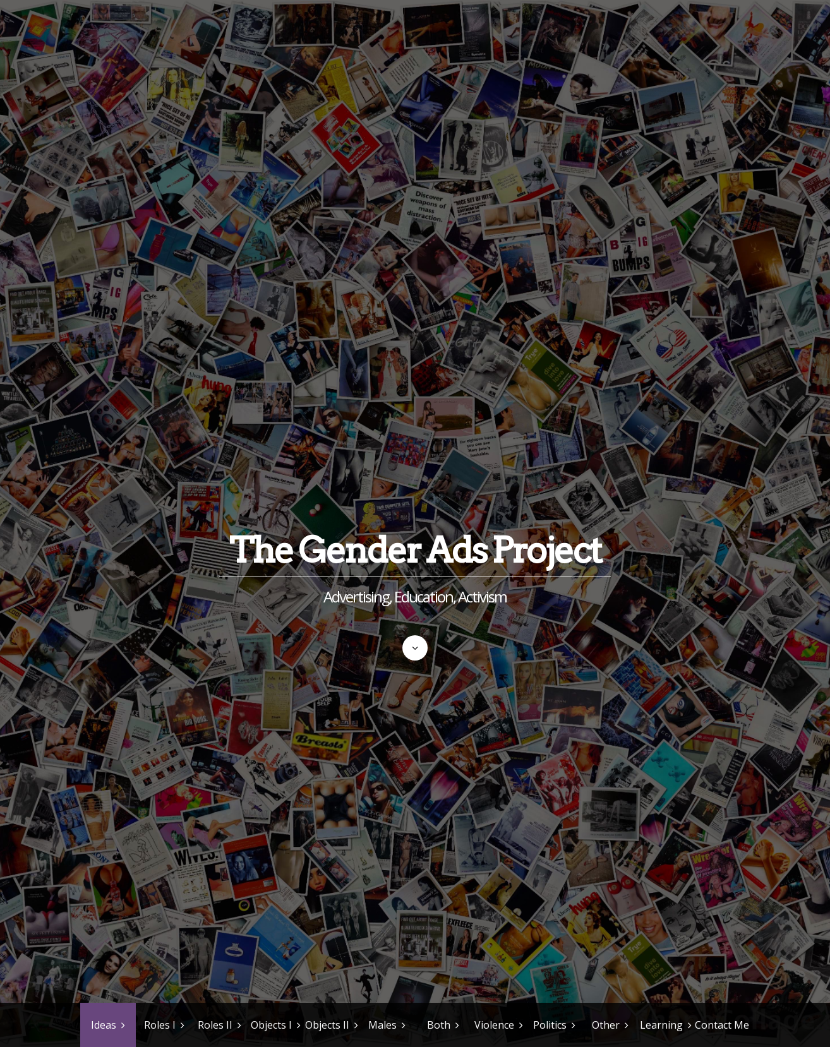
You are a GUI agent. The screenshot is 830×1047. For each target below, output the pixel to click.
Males (382, 1025)
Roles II (215, 1025)
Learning (661, 1025)
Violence (494, 1025)
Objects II (327, 1025)
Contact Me (722, 1025)
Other (606, 1025)
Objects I (271, 1025)
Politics (550, 1025)
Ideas (103, 1025)
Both (438, 1025)
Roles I (160, 1025)
